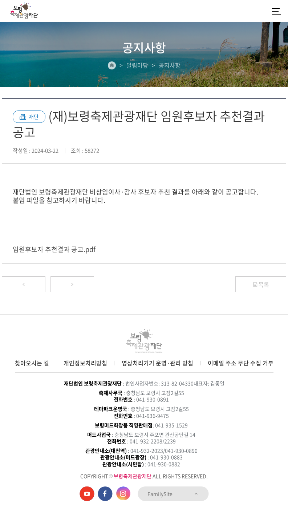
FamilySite (173, 493)
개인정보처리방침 (85, 362)
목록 (260, 284)
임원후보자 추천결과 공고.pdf (54, 249)
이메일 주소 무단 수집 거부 (240, 362)
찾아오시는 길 (32, 362)
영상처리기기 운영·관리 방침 (157, 362)
